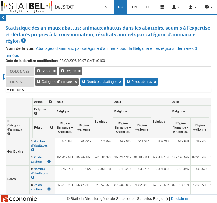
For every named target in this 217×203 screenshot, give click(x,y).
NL (107, 7)
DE (148, 7)
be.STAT (64, 7)
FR (120, 7)
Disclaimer (179, 199)
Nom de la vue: (20, 48)
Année (46, 71)
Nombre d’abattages (102, 82)
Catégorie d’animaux (57, 82)
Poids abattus (141, 82)
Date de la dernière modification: (32, 61)
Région (71, 71)
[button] (176, 7)
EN (134, 7)
